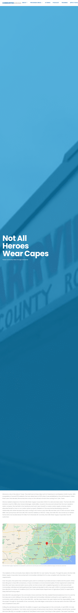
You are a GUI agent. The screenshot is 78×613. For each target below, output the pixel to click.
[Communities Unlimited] (11, 3)
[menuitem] (25, 3)
